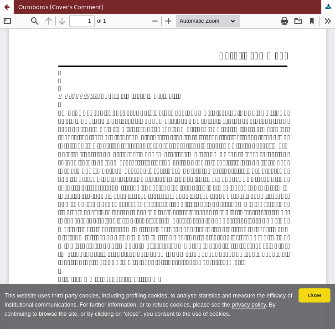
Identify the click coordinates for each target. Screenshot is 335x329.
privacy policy (249, 305)
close (314, 295)
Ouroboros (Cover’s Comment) (60, 7)
